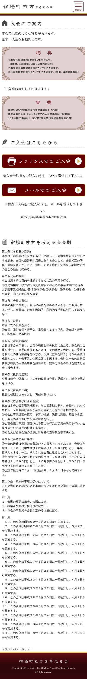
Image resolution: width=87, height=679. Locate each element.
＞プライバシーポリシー (17, 649)
